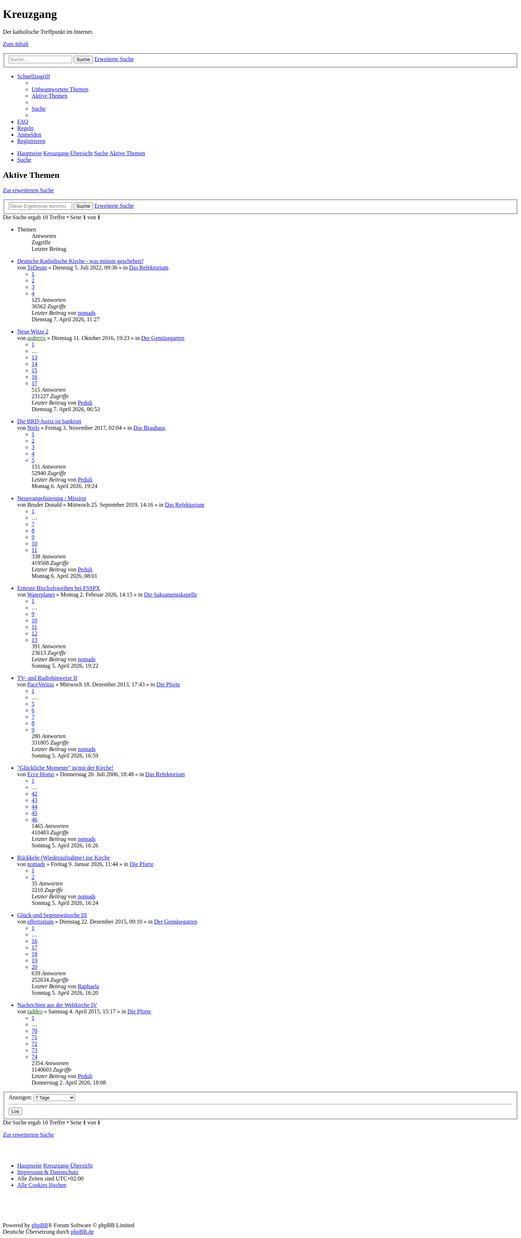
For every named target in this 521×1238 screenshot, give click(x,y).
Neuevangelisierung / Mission (51, 498)
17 (34, 383)
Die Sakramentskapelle (170, 595)
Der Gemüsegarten (162, 338)
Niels (33, 428)
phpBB (40, 1225)
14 (34, 364)
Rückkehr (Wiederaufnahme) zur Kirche (63, 858)
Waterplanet (41, 595)
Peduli (85, 403)
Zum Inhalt (16, 44)
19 (34, 960)
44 (34, 807)
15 (34, 370)
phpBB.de (82, 1232)
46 (34, 819)
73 (34, 1050)
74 (34, 1057)
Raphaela (88, 986)
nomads (87, 313)
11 (34, 550)
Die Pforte (168, 684)
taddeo (35, 1011)
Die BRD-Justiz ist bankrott (49, 421)
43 (34, 800)
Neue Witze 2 (32, 331)
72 (34, 1044)
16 (34, 377)
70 (34, 1031)
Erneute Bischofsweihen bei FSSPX (58, 588)
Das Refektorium (148, 267)
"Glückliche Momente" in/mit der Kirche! (65, 768)
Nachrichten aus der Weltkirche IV (57, 1005)
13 (34, 357)
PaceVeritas (40, 684)
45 (34, 813)
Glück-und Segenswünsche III (52, 915)
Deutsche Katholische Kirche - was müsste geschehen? (80, 261)
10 (34, 543)
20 (34, 967)
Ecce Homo (40, 774)
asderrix (36, 338)
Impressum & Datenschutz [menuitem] (48, 1172)
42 (34, 794)
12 (34, 633)
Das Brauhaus (150, 428)
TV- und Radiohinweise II (47, 678)
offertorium (40, 922)
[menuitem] (60, 89)
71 (34, 1037)
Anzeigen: (42, 1097)
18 (34, 954)
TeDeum (37, 267)
